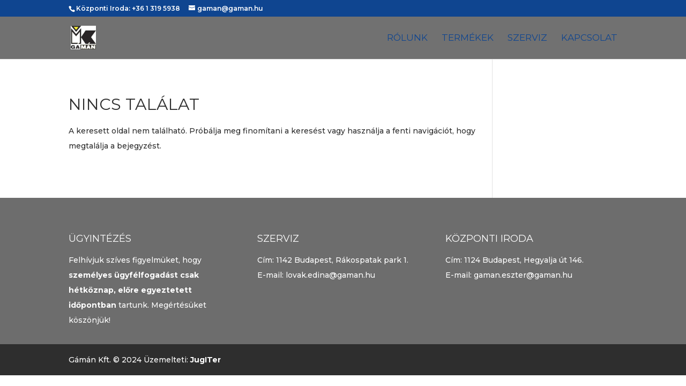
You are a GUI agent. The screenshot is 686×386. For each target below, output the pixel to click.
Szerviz (527, 38)
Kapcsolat (589, 38)
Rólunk (407, 38)
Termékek (468, 38)
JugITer (205, 360)
